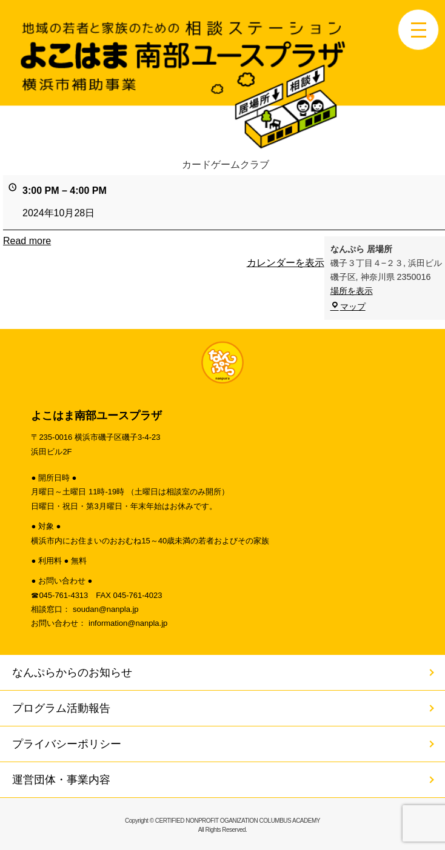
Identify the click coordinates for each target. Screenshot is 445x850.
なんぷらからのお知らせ (72, 672)
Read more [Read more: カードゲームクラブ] (27, 241)
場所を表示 (351, 291)
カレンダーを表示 (285, 262)
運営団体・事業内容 (61, 779)
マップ (348, 306)
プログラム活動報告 (61, 708)
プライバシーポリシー (66, 744)
